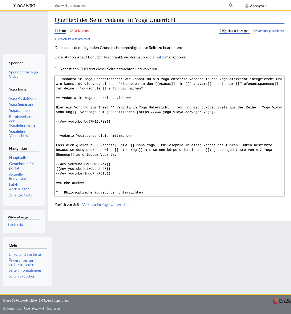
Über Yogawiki (34, 308)
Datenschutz (12, 308)
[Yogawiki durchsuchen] (144, 5)
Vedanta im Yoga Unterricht (74, 39)
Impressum (54, 308)
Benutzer (158, 57)
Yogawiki (24, 5)
